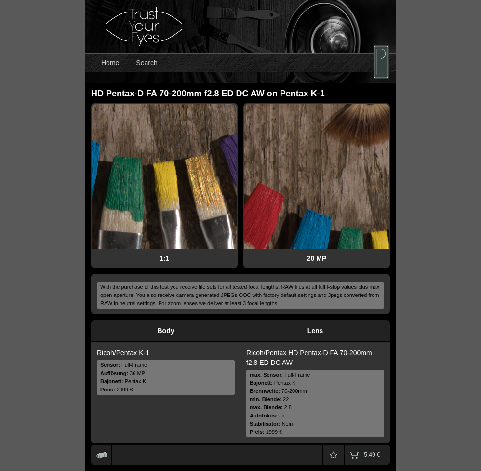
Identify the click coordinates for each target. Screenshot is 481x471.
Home (110, 63)
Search (146, 63)
